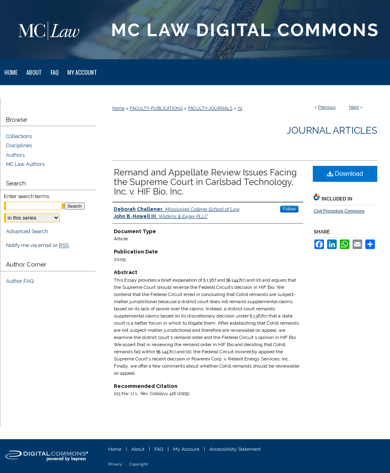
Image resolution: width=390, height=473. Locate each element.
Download (345, 173)
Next (354, 107)
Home (118, 108)
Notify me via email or (37, 245)
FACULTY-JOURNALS (210, 108)
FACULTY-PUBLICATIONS (156, 108)
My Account (186, 449)
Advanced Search (27, 231)
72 (240, 108)
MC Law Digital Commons (243, 29)
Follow (289, 208)
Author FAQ (19, 281)
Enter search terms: (27, 196)
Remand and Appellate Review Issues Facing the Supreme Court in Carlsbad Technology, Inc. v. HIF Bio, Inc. (205, 182)
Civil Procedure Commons (339, 210)
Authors (15, 155)
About (137, 449)
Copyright (138, 464)
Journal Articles (332, 130)
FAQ (158, 449)
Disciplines (19, 145)
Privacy (115, 464)
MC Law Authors (25, 164)
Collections (19, 136)
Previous (326, 107)
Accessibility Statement (235, 449)
